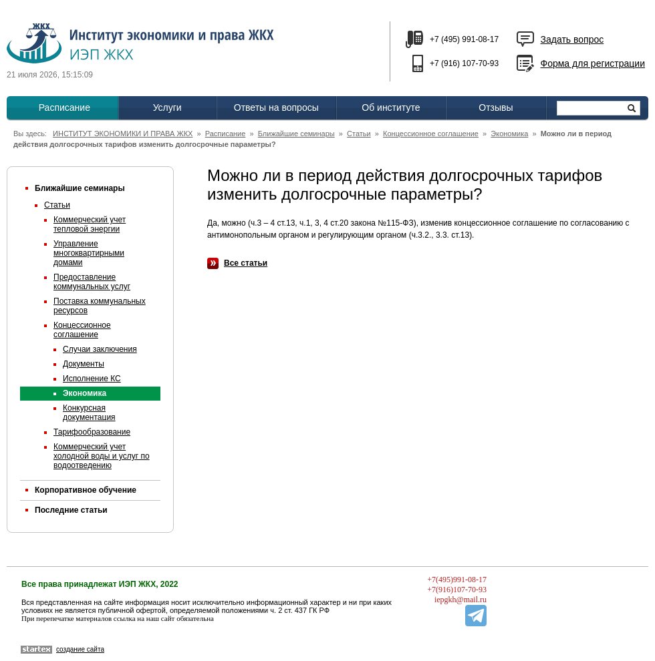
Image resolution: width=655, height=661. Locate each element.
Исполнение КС (92, 378)
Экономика (509, 134)
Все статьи (245, 263)
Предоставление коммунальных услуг (91, 281)
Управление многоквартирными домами (88, 253)
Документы (83, 364)
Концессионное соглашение (431, 134)
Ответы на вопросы (276, 107)
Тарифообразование (91, 432)
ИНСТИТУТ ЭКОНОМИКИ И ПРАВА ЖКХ (122, 134)
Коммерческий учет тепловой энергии (89, 224)
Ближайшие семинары (296, 134)
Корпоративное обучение (85, 490)
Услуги (167, 107)
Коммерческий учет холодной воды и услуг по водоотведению (101, 456)
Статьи (359, 134)
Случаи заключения (100, 349)
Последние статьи (71, 510)
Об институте (391, 107)
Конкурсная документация (89, 412)
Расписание (64, 107)
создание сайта (80, 649)
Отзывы (496, 107)
